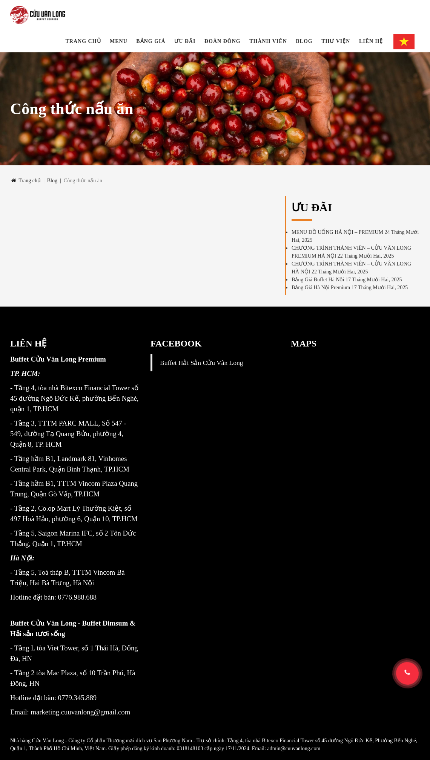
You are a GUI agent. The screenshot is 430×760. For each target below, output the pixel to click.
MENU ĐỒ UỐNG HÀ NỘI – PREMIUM (337, 232)
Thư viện (335, 41)
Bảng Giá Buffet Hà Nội (318, 279)
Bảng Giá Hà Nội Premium (321, 287)
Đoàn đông (222, 41)
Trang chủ (83, 41)
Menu (118, 41)
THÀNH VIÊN (268, 41)
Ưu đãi (184, 41)
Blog (304, 41)
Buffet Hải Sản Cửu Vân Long (201, 362)
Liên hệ (371, 41)
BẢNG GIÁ (150, 41)
